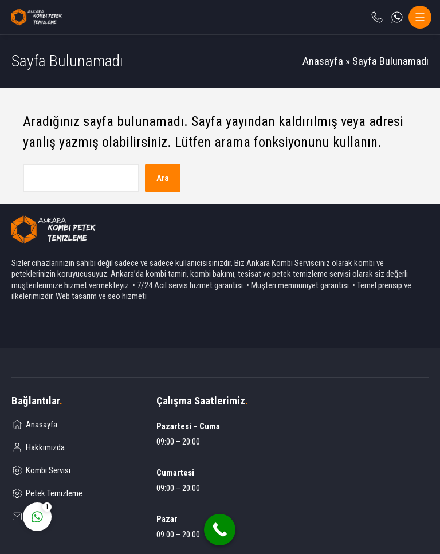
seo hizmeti (127, 296)
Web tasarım (76, 296)
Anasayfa (322, 61)
